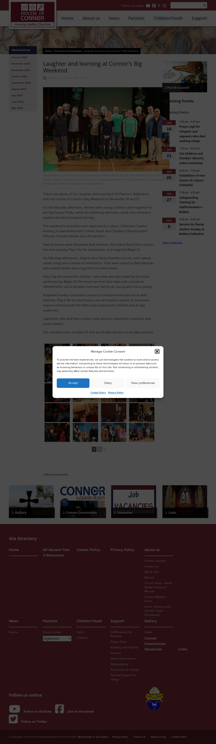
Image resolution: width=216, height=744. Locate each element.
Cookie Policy (98, 392)
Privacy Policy (116, 392)
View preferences (143, 383)
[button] (157, 351)
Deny (108, 383)
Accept (73, 383)
